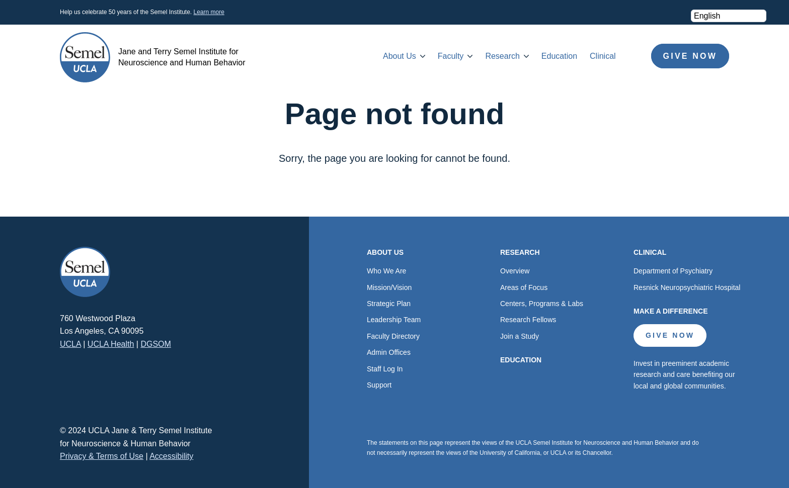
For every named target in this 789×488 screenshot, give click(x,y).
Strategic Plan (389, 304)
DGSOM (155, 344)
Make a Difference (671, 311)
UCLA (70, 344)
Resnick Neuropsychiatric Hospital (687, 287)
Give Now (690, 56)
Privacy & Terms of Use (101, 456)
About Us (399, 56)
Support (379, 385)
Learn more (208, 12)
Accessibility (171, 456)
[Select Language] (728, 16)
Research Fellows (528, 320)
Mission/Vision (389, 287)
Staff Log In (385, 369)
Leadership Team (394, 320)
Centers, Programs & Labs (541, 304)
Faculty (451, 56)
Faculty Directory (393, 336)
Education (559, 56)
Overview (514, 271)
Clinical (603, 56)
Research (502, 56)
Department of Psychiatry (673, 271)
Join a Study (519, 336)
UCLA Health (111, 344)
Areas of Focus (523, 287)
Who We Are (386, 271)
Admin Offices (389, 352)
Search (633, 56)
